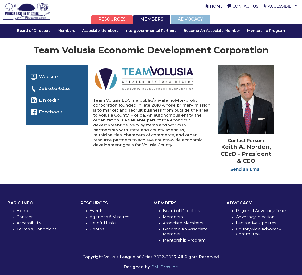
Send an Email (246, 169)
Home (23, 210)
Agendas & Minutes (109, 216)
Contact (25, 216)
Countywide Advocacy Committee (258, 231)
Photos (97, 229)
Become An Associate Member (212, 30)
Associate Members (100, 30)
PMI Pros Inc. (165, 266)
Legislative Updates (256, 223)
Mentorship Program (266, 30)
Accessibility (29, 223)
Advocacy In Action (255, 216)
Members (66, 30)
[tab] (112, 19)
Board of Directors (33, 30)
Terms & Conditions (37, 229)
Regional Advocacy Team (262, 210)
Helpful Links (103, 223)
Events (97, 210)
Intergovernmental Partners (150, 30)
